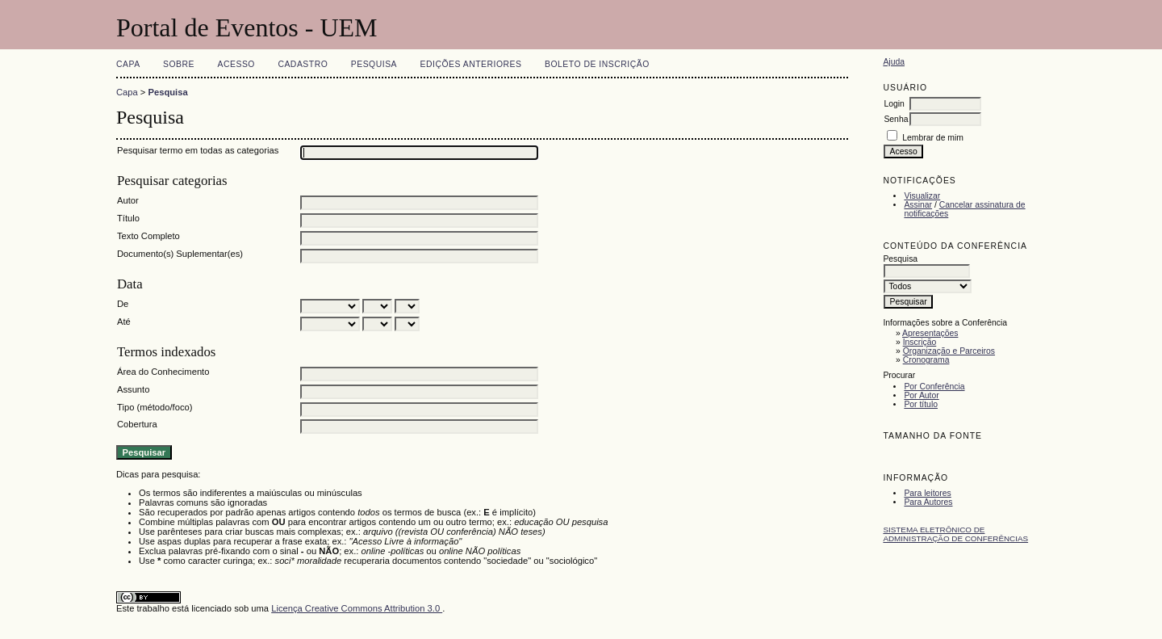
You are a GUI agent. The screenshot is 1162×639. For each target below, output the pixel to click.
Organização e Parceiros (949, 351)
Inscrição (920, 342)
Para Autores (928, 502)
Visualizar (922, 195)
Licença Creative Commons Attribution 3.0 (356, 608)
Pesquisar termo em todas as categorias (197, 150)
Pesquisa (374, 64)
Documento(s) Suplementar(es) (180, 254)
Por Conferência (934, 386)
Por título (921, 404)
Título (128, 218)
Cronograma (926, 359)
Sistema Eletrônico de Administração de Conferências (955, 534)
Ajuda (894, 61)
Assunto (133, 389)
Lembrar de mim (932, 137)
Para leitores (927, 493)
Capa (128, 64)
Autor (128, 200)
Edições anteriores (471, 64)
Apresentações (930, 333)
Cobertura (137, 424)
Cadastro (303, 64)
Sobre (178, 64)
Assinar (918, 204)
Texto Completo (148, 236)
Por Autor (921, 395)
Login (894, 103)
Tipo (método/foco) (154, 407)
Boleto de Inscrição (597, 64)
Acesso (236, 64)
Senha (896, 119)
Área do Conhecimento (163, 371)
